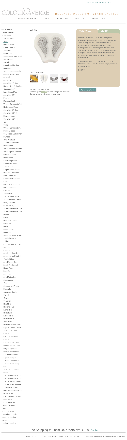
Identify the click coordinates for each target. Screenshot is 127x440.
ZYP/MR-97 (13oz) (10, 387)
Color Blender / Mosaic (12, 396)
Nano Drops (8, 146)
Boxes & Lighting (9, 417)
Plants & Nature (8, 411)
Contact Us (31, 437)
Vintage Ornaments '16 (12, 104)
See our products (27, 19)
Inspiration (62, 19)
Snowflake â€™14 (10, 119)
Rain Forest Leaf (9, 188)
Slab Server (8, 80)
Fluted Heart (8, 53)
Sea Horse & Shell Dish (12, 134)
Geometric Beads (10, 164)
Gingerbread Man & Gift (12, 56)
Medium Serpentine (11, 352)
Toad (5, 283)
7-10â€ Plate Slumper (12, 384)
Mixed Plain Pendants (11, 185)
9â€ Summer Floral (11, 197)
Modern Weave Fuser (11, 346)
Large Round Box (10, 92)
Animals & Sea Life (9, 414)
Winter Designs (8, 405)
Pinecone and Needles (12, 244)
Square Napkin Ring (11, 74)
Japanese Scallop (10, 292)
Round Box (7, 313)
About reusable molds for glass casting (61, 437)
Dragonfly (7, 289)
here (58, 94)
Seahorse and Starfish (12, 256)
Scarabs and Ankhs (11, 286)
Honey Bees (8, 268)
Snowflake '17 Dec (10, 110)
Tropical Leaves (9, 238)
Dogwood (7, 232)
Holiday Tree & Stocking (12, 86)
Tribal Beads (8, 167)
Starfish (6, 295)
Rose (5, 217)
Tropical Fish (8, 259)
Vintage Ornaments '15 (12, 128)
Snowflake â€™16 (10, 95)
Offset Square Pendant (12, 152)
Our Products (6, 29)
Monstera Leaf (9, 101)
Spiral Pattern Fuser (11, 343)
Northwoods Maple (10, 107)
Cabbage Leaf (8, 89)
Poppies (6, 250)
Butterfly (6, 271)
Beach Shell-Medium (11, 253)
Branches (7, 223)
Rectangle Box (9, 307)
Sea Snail (7, 301)
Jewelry (5, 408)
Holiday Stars (8, 44)
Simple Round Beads (11, 170)
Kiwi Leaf (6, 191)
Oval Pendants (9, 140)
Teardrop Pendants (11, 143)
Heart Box (7, 304)
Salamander (8, 280)
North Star (7, 68)
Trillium (6, 241)
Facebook (3, 437)
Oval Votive (7, 322)
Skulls (5, 125)
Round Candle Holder (11, 325)
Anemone (7, 247)
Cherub (6, 62)
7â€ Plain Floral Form (12, 375)
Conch (6, 298)
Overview (85, 31)
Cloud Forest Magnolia (12, 71)
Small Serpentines (10, 355)
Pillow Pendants (9, 155)
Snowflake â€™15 (10, 113)
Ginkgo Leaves (9, 202)
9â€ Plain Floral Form (12, 378)
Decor (4, 420)
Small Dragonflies (10, 262)
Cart (120, 2)
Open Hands (8, 59)
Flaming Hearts (9, 116)
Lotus (5, 226)
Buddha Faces (9, 131)
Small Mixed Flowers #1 (12, 208)
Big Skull (6, 77)
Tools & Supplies (9, 423)
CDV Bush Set (9, 402)
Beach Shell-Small (10, 265)
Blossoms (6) (8, 205)
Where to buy (98, 19)
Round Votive (8, 319)
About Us (79, 19)
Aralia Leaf (7, 194)
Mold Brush (7, 399)
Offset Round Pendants (12, 149)
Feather (6, 98)
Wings (5, 41)
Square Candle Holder (12, 328)
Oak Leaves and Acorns (12, 235)
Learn (46, 19)
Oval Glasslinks (9, 176)
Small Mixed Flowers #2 (12, 211)
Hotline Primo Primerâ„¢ (12, 390)
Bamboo (6, 137)
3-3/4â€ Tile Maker (11, 361)
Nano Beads (8, 158)
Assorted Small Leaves (12, 199)
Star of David (8, 38)
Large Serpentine (10, 349)
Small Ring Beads (10, 161)
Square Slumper (9, 358)
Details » (94, 430)
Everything (6, 35)
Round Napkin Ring (11, 65)
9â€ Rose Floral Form (12, 381)
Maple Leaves (8, 229)
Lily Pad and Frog (10, 220)
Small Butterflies (9, 277)
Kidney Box (7, 310)
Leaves (6, 214)
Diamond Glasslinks (11, 173)
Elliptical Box (8, 316)
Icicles (5, 122)
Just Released (8, 32)
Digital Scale (8, 393)
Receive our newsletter (99, 3)
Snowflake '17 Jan (10, 83)
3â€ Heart (7, 274)
